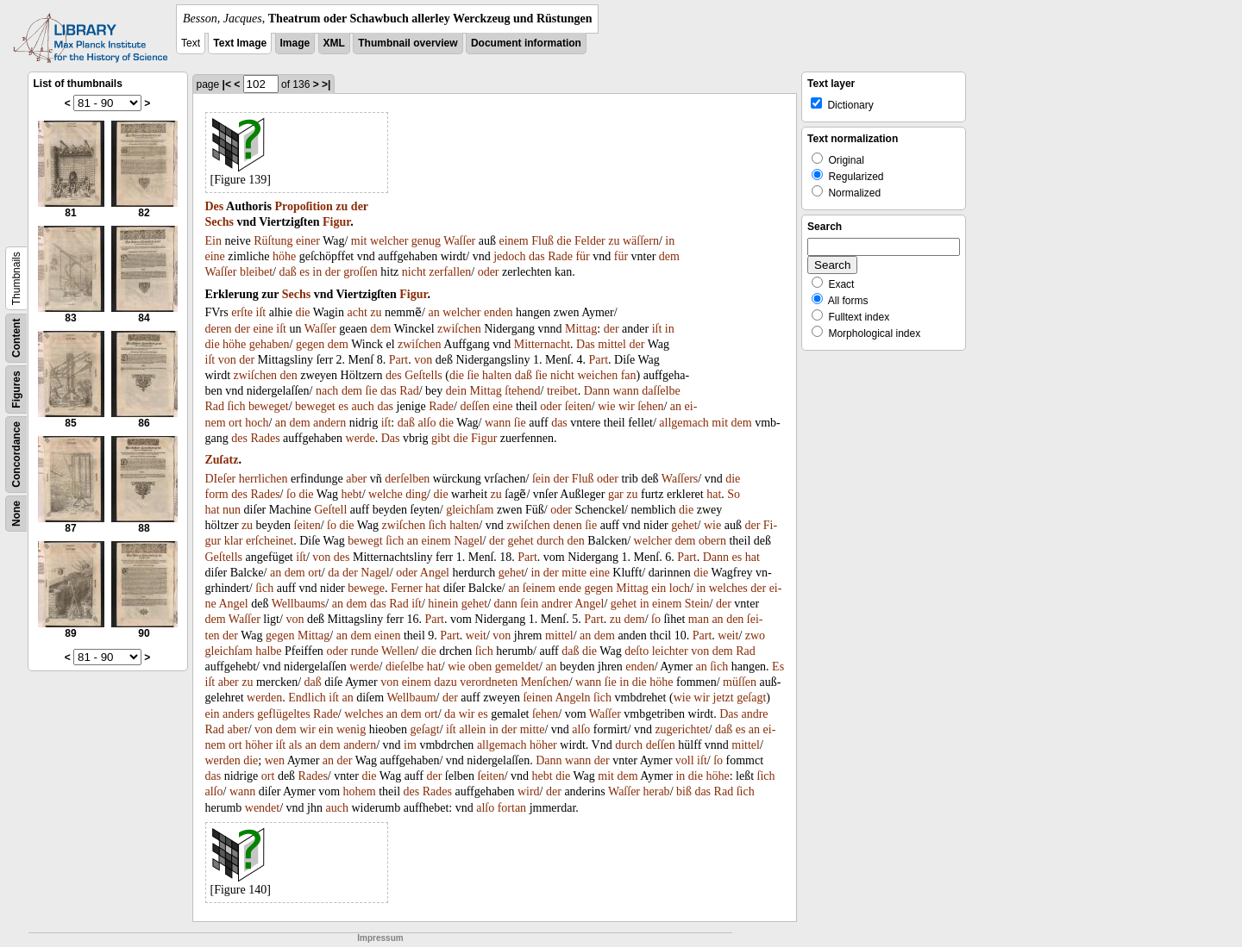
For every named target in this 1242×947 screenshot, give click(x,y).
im (410, 744)
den (289, 375)
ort (235, 422)
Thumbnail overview (407, 43)
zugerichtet (681, 729)
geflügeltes (283, 713)
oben (480, 666)
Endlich (307, 697)
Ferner (407, 588)
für (582, 256)
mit (359, 240)
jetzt (723, 697)
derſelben (407, 478)
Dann (597, 390)
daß (287, 271)
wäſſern (641, 240)
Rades (264, 438)
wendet (262, 807)
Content (16, 338)
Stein (697, 603)
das (537, 256)
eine (215, 256)
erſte (242, 312)
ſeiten (578, 406)
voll (684, 760)
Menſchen (545, 682)
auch (362, 406)
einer (308, 240)
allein (472, 729)
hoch (256, 422)
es (304, 271)
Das (585, 344)
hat (713, 494)
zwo (755, 635)
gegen (310, 344)
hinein (443, 603)
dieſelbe (404, 666)
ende (569, 588)
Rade (560, 256)
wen (275, 760)
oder (488, 271)
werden (264, 697)
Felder (589, 240)
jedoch (509, 256)
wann (625, 390)
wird (529, 791)
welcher (389, 240)
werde (360, 438)
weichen (598, 375)
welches (728, 588)
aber (356, 478)
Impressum (380, 938)
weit (476, 635)
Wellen (398, 651)
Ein (213, 240)
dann (506, 603)
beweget (268, 406)
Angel (434, 572)
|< (227, 84)
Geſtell (330, 509)
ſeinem (539, 588)
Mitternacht (542, 344)
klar (233, 540)
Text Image (240, 43)
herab (656, 791)
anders (238, 713)
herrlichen (263, 478)
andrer (557, 603)
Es (778, 666)
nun (232, 509)
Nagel (468, 540)
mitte (573, 572)
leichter (670, 651)
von (227, 359)
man (698, 619)
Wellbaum (411, 697)
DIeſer (220, 478)
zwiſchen (459, 328)
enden (498, 312)
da (333, 572)
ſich (237, 406)
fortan (512, 807)
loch (679, 588)
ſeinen (537, 697)
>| (326, 84)
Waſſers (680, 478)
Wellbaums (299, 603)
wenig (351, 729)
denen (567, 525)
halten (496, 375)
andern (329, 422)
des (394, 375)
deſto (636, 651)
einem (513, 240)
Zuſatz (222, 459)
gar (616, 494)
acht (357, 312)
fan (629, 375)
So (733, 494)
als (296, 744)
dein (456, 390)
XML (334, 43)
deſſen (474, 406)
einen (387, 635)
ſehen (650, 406)
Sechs (219, 221)
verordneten (489, 682)
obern (712, 540)
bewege (366, 588)
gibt (440, 438)
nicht (414, 271)
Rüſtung (273, 240)
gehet (684, 525)
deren (218, 328)
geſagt (751, 697)
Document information (526, 43)
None (16, 513)
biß (684, 791)
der (359, 206)
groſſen (360, 271)
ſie (473, 375)
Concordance (16, 454)
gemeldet (517, 666)
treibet (562, 390)
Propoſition (303, 206)
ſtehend (522, 390)
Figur (336, 221)
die (563, 240)
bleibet (256, 271)
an (433, 312)
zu (342, 206)
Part (399, 359)
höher (259, 744)
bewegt (365, 540)
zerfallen (450, 271)
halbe (268, 651)
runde (365, 651)
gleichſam (469, 509)
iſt (261, 312)
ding (416, 494)
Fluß (542, 240)
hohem (359, 791)
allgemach (684, 422)
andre (754, 713)
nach (327, 390)
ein (658, 588)
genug (426, 240)
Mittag (581, 328)
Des (214, 206)
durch (550, 540)
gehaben (269, 344)
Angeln (572, 697)
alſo (426, 422)
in (669, 240)
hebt (352, 494)
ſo (291, 494)
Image (295, 43)
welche (385, 494)
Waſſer (459, 240)
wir (626, 406)
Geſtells (423, 375)
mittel (612, 344)
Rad (409, 390)
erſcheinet (269, 540)
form (217, 494)
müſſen (739, 682)
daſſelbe (661, 390)
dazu (445, 682)
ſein (541, 478)
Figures (16, 389)
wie (606, 406)
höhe (284, 256)
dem (669, 256)
